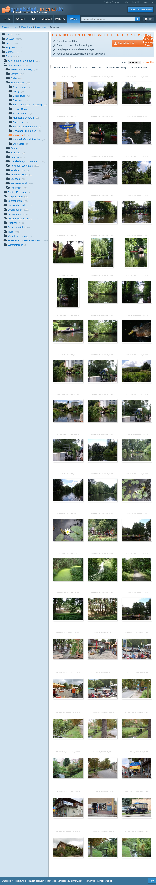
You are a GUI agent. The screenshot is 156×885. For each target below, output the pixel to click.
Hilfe (126, 2)
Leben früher (16, 210)
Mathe (6, 19)
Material (60, 19)
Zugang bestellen (135, 43)
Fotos (73, 19)
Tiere (12, 232)
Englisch (47, 19)
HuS (33, 19)
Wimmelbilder (15, 245)
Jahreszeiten (16, 201)
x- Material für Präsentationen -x (26, 241)
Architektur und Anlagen (22, 61)
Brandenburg (40, 27)
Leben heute (16, 214)
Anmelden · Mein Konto (141, 9)
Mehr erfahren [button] (105, 881)
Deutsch (20, 19)
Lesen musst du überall (21, 219)
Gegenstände (16, 197)
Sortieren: (123, 62)
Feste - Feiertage (18, 192)
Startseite (6, 27)
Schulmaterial (17, 228)
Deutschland (26, 27)
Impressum (148, 2)
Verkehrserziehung (19, 236)
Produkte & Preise (111, 2)
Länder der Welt (18, 206)
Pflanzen (14, 223)
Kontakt (135, 2)
